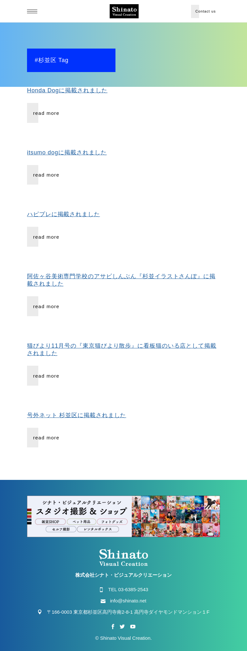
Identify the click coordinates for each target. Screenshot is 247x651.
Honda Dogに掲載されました (67, 90)
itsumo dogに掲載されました (67, 152)
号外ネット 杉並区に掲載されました (76, 415)
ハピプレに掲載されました (63, 214)
